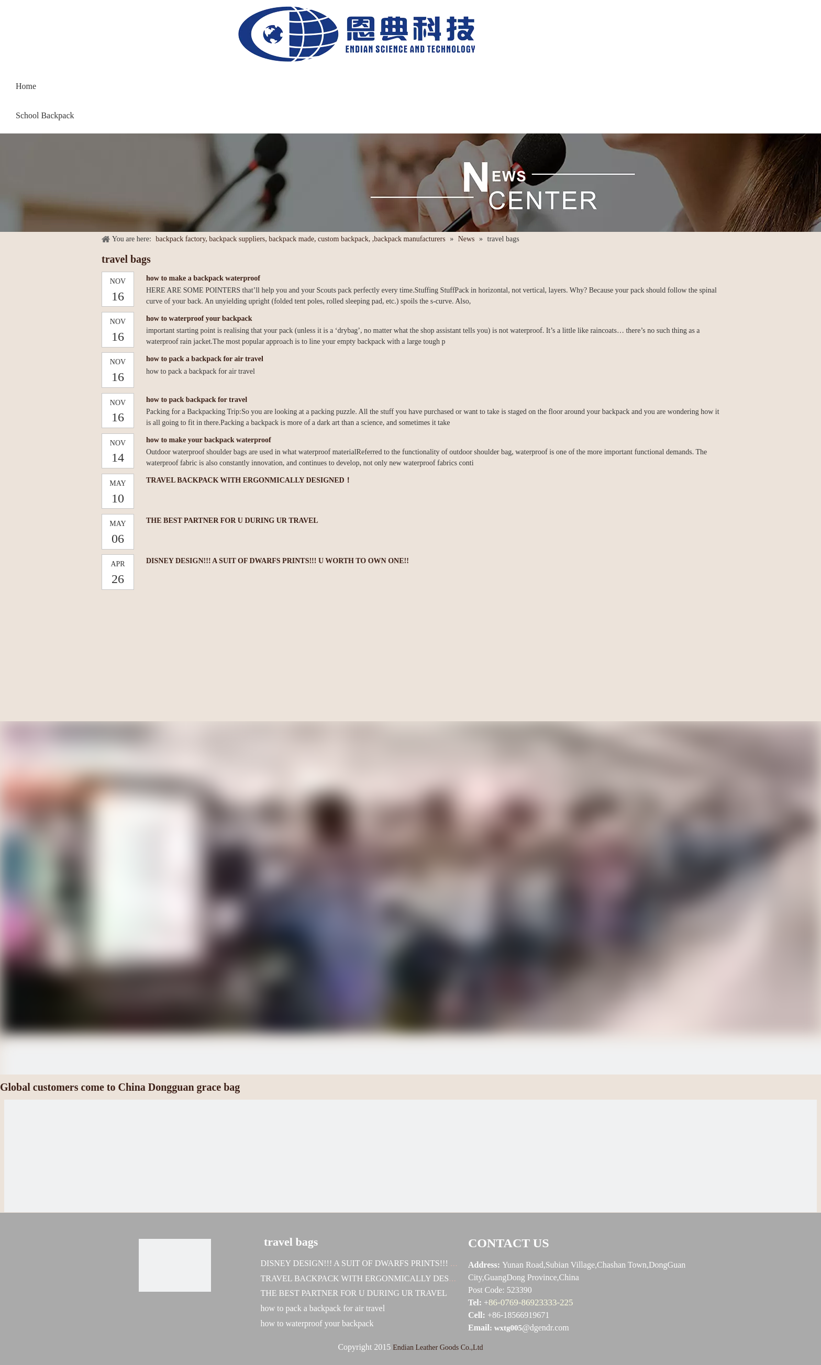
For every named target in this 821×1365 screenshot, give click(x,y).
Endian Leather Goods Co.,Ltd (438, 1347)
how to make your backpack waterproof (208, 440)
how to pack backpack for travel (196, 400)
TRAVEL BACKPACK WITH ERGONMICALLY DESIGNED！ (249, 480)
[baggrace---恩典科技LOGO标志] (353, 38)
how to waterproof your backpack (199, 318)
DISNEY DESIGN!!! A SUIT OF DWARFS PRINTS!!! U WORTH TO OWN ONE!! (277, 561)
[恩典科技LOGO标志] (175, 1265)
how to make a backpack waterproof (203, 278)
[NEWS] (410, 187)
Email (479, 1327)
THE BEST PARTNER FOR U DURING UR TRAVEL (232, 520)
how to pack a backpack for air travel (204, 359)
